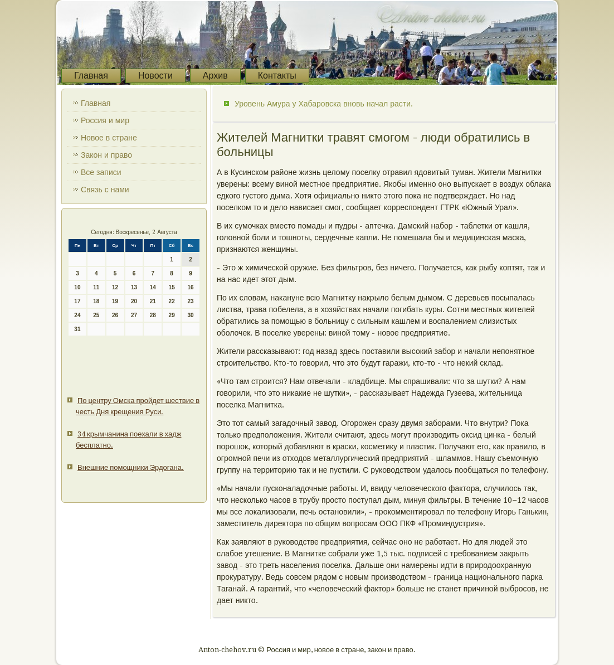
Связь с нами (105, 189)
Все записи (101, 172)
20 (134, 301)
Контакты (277, 75)
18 (96, 301)
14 (153, 287)
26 (115, 315)
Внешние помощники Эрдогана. (130, 467)
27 (134, 315)
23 (190, 301)
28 (153, 315)
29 (172, 315)
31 (77, 329)
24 (77, 315)
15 (172, 287)
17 (77, 301)
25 (96, 315)
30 (190, 315)
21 (153, 301)
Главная (91, 75)
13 (134, 287)
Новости (155, 75)
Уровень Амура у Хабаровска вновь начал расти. (324, 103)
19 (115, 301)
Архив (215, 75)
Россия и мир (105, 120)
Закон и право (106, 155)
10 (77, 287)
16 (190, 287)
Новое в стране (109, 137)
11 (96, 287)
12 (115, 287)
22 (172, 301)
